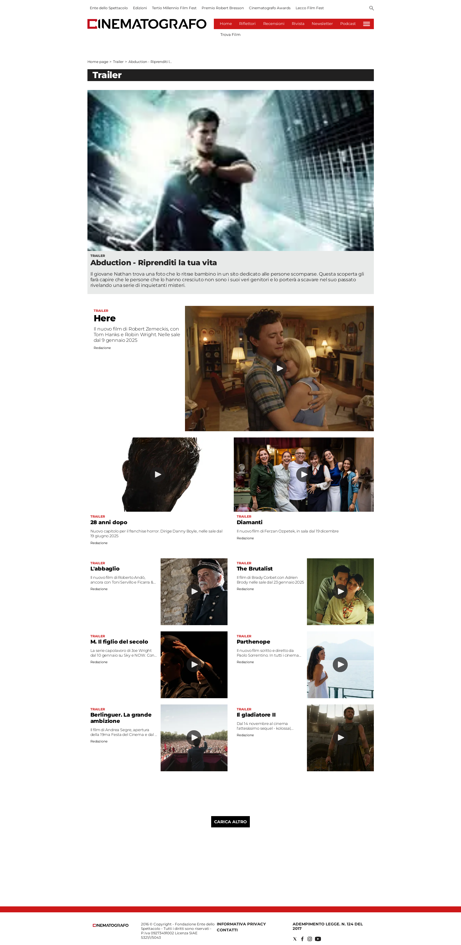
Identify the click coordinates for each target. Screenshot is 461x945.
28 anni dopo (108, 522)
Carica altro (230, 821)
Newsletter (322, 23)
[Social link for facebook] (302, 939)
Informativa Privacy (241, 924)
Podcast (348, 23)
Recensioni (274, 23)
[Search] (371, 8)
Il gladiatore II (256, 715)
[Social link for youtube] (318, 939)
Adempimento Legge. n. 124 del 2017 (328, 926)
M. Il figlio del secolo (119, 642)
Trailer (118, 61)
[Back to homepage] (110, 925)
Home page (97, 61)
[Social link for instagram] (310, 939)
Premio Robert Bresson (223, 8)
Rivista (298, 23)
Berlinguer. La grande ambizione (121, 718)
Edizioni (140, 8)
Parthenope (253, 642)
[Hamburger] (366, 23)
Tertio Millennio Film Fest (174, 8)
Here (105, 318)
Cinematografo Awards (270, 8)
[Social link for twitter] (295, 939)
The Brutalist (255, 568)
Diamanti (250, 522)
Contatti (227, 929)
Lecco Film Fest (310, 8)
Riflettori (247, 23)
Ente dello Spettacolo (109, 8)
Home (226, 23)
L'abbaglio (105, 568)
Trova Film (230, 34)
